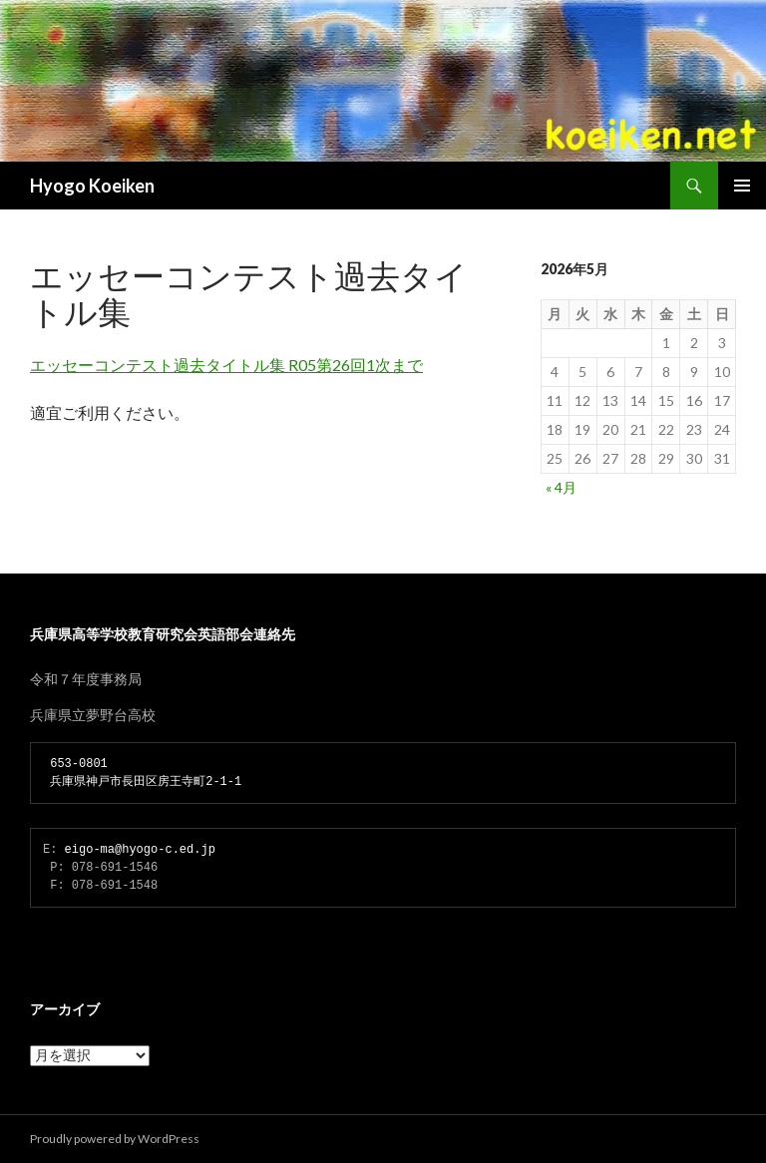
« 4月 (561, 487)
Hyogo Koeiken (92, 185)
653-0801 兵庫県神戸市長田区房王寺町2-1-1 (142, 772)
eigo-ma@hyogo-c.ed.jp (140, 849)
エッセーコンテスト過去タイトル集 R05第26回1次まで (226, 364)
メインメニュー (742, 185)
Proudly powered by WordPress (114, 1138)
